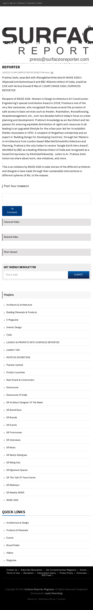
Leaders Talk (13, 350)
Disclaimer (28, 573)
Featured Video (11, 222)
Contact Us (11, 570)
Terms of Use (13, 573)
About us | (32, 599)
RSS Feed (46, 575)
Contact (39, 3)
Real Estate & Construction (20, 380)
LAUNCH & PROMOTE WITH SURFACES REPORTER (32, 342)
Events (10, 538)
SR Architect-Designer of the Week (24, 403)
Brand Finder (13, 545)
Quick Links (13, 512)
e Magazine (12, 320)
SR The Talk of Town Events (21, 478)
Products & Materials (17, 530)
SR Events (11, 425)
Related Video (11, 237)
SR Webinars (12, 485)
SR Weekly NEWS (15, 493)
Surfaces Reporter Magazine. (39, 589)
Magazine (11, 560)
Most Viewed (10, 252)
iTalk (9, 335)
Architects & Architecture (19, 305)
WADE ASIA (12, 500)
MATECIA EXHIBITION (18, 357)
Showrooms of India (16, 395)
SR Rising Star (13, 463)
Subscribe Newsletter (31, 570)
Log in (5, 3)
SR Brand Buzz (14, 410)
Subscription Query (46, 573)
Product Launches (15, 373)
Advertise (20, 3)
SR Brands (11, 418)
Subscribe (30, 3)
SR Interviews (13, 440)
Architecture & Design (17, 523)
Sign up (12, 3)
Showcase (82, 573)
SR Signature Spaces (17, 470)
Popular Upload (14, 365)
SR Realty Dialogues (16, 455)
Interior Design (14, 327)
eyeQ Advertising (54, 593)
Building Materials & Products (21, 312)
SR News (11, 448)
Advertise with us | (48, 599)
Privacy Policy (66, 573)
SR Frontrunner (14, 433)
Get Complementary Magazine (61, 570)
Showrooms (12, 388)
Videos (9, 553)
